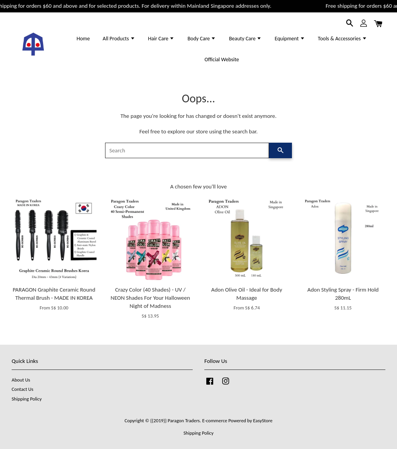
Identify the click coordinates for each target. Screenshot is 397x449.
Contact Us (22, 389)
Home (83, 38)
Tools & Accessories (342, 38)
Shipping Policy (26, 399)
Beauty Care (245, 38)
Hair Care (161, 38)
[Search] (187, 150)
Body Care (202, 38)
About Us (21, 380)
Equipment (290, 38)
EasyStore (263, 420)
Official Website (221, 59)
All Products (119, 38)
